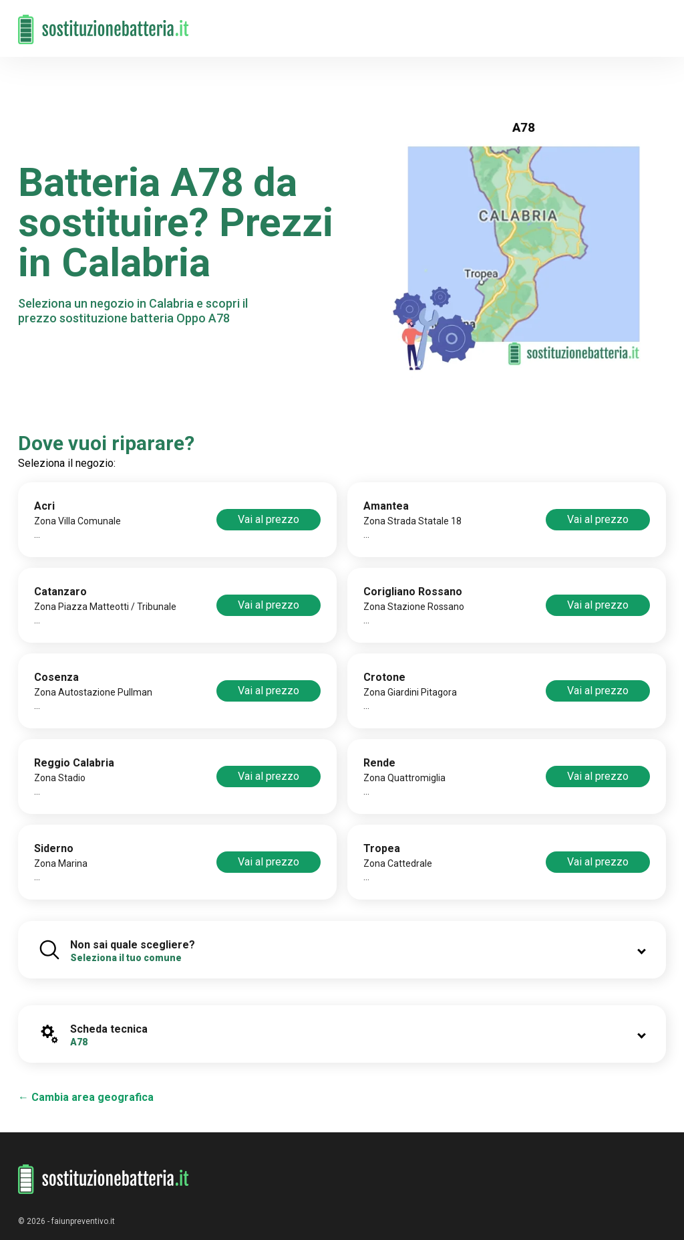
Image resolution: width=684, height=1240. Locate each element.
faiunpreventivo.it (83, 1221)
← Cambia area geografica (86, 1097)
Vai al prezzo (268, 519)
